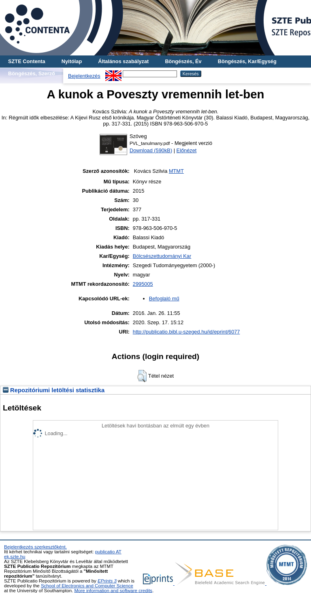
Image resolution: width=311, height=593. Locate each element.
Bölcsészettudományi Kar (162, 256)
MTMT (176, 171)
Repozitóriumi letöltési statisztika (53, 390)
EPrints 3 (107, 580)
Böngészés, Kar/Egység (247, 61)
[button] (142, 376)
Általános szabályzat (123, 61)
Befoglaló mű (164, 298)
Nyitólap (72, 61)
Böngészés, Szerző (31, 73)
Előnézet (187, 150)
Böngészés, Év (183, 61)
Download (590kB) (151, 150)
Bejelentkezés (84, 76)
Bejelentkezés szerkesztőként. (35, 546)
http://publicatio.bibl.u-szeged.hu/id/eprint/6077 (186, 332)
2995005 (143, 284)
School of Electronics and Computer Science (87, 585)
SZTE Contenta (26, 61)
